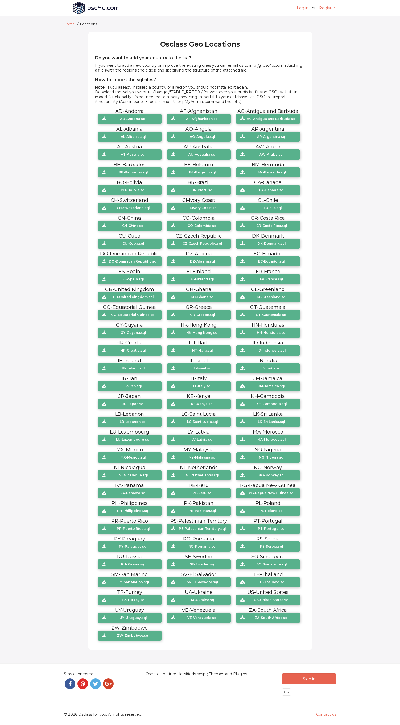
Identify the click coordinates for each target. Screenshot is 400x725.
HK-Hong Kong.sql (202, 333)
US (286, 691)
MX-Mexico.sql (133, 457)
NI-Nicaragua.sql (133, 475)
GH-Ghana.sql (203, 297)
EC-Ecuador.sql (271, 261)
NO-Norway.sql (271, 475)
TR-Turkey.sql (133, 600)
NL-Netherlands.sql (202, 475)
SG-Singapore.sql (272, 564)
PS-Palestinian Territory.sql (202, 529)
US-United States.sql (272, 600)
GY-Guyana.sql (133, 333)
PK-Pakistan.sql (202, 511)
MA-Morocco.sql (271, 439)
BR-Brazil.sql (202, 190)
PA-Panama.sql (133, 493)
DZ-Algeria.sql (202, 261)
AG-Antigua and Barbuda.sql (271, 119)
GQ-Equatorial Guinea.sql (133, 315)
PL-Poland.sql (271, 511)
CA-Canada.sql (271, 190)
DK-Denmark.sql (272, 243)
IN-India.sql (272, 368)
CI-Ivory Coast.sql (202, 208)
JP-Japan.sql (133, 404)
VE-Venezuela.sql (202, 618)
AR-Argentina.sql (271, 137)
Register (327, 8)
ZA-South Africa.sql (271, 618)
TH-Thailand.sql (272, 582)
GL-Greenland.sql (272, 297)
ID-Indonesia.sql (271, 350)
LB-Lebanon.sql (133, 422)
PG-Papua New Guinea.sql (272, 493)
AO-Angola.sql (202, 137)
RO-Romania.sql (202, 546)
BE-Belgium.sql (202, 172)
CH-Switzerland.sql (133, 208)
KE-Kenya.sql (202, 404)
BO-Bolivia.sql (133, 190)
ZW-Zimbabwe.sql (133, 636)
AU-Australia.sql (202, 154)
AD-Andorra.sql (133, 119)
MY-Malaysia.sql (202, 457)
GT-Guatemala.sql (271, 315)
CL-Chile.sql (271, 208)
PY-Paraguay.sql (133, 546)
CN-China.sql (133, 226)
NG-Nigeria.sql (271, 457)
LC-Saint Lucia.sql (202, 422)
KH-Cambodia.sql (271, 404)
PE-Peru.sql (202, 493)
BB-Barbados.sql (133, 172)
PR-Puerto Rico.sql (133, 529)
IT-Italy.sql (202, 386)
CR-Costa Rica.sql (271, 226)
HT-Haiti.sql (202, 350)
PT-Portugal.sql (272, 529)
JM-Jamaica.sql (271, 386)
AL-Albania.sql (133, 137)
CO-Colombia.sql (202, 226)
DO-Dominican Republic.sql (133, 261)
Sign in (309, 677)
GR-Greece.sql (202, 315)
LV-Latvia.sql (202, 439)
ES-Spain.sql (133, 279)
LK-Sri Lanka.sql (271, 422)
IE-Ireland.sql (133, 368)
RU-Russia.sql (133, 564)
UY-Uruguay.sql (133, 618)
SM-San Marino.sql (133, 582)
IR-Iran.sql (133, 386)
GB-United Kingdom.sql (133, 297)
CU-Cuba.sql (133, 243)
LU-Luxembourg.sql (133, 439)
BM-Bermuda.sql (271, 172)
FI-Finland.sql (202, 279)
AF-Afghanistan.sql (202, 119)
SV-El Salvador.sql (202, 582)
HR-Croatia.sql (133, 350)
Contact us (326, 713)
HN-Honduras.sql (272, 333)
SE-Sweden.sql (202, 564)
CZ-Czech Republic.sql (202, 243)
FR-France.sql (271, 279)
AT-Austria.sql (133, 154)
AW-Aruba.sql (271, 154)
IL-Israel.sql (202, 368)
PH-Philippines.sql (133, 511)
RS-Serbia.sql (271, 546)
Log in (302, 8)
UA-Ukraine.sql (202, 600)
